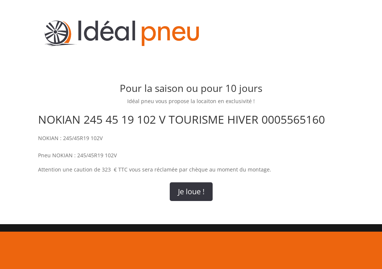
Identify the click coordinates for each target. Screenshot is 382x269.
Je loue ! (191, 191)
